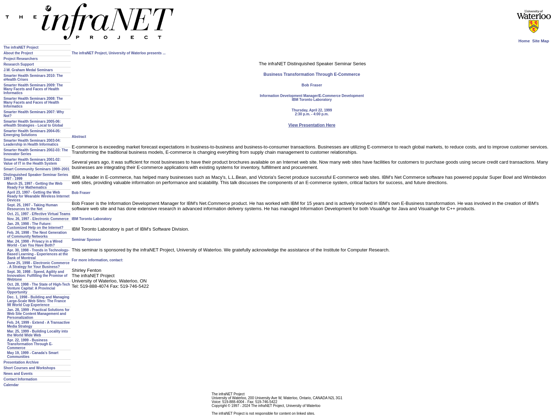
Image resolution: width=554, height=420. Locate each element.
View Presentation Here (311, 125)
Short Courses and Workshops (29, 368)
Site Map (540, 40)
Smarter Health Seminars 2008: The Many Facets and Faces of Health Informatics (33, 102)
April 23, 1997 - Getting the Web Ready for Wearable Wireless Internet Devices (38, 196)
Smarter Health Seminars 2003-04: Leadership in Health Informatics (32, 142)
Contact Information (20, 379)
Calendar (11, 385)
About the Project (18, 53)
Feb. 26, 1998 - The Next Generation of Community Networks (37, 234)
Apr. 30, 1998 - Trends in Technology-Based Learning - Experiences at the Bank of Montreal (38, 254)
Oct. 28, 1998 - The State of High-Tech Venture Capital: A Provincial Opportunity (38, 288)
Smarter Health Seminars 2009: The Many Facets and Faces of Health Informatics (33, 89)
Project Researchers (21, 59)
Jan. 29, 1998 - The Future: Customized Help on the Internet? (35, 226)
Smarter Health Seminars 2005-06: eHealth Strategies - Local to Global (33, 123)
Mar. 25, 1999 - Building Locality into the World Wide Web (37, 333)
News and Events (18, 374)
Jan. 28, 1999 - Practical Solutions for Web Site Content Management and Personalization (38, 313)
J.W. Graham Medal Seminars (28, 70)
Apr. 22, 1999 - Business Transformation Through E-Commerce (30, 344)
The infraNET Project (21, 47)
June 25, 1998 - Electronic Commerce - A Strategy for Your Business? (38, 265)
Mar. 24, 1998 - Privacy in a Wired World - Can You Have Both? (35, 243)
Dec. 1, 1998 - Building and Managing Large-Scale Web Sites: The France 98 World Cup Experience (38, 301)
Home (524, 40)
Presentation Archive (21, 362)
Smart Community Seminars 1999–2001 (37, 169)
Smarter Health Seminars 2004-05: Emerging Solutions (32, 133)
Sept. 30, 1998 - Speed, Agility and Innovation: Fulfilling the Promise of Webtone (37, 275)
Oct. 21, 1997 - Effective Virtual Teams (38, 214)
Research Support (19, 64)
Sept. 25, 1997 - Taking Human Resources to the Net (32, 207)
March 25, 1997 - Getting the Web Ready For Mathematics (35, 185)
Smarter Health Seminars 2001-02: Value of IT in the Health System (32, 161)
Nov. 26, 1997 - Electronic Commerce (38, 219)
